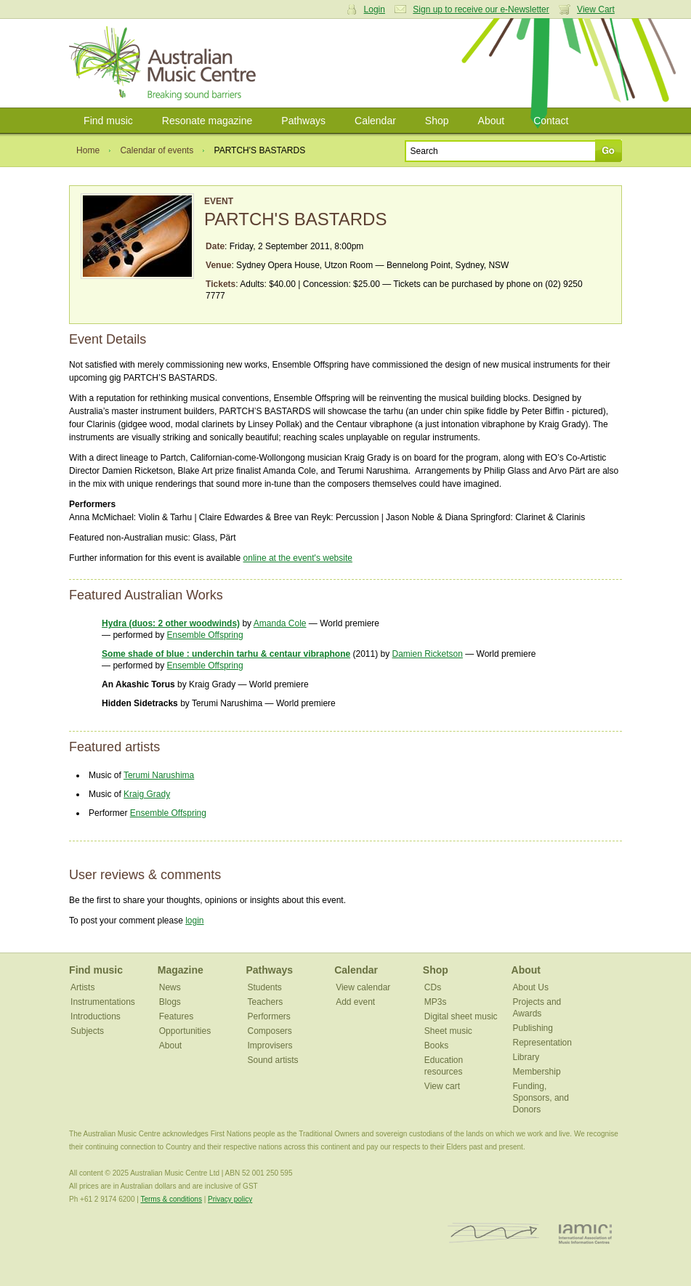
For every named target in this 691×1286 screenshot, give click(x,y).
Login (374, 9)
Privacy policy (230, 1199)
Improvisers (269, 1045)
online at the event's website (297, 558)
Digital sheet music (461, 1016)
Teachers (265, 1002)
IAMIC (585, 1233)
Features (176, 1016)
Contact (550, 120)
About (491, 120)
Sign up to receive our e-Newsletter (481, 9)
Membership (537, 1072)
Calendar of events (156, 150)
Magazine (180, 970)
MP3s (435, 1002)
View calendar (363, 987)
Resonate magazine (207, 120)
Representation (542, 1043)
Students (264, 987)
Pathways (303, 120)
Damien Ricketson (427, 654)
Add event (355, 1002)
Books (436, 1045)
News (170, 987)
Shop (437, 120)
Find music (108, 120)
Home (88, 150)
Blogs (170, 1002)
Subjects (87, 1031)
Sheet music (448, 1031)
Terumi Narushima (159, 775)
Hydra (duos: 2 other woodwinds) (171, 623)
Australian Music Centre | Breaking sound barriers (165, 63)
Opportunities (185, 1031)
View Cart (596, 9)
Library (526, 1057)
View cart (442, 1086)
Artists (82, 987)
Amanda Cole (280, 623)
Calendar (375, 120)
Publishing (533, 1028)
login (194, 920)
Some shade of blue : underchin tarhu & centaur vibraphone (226, 654)
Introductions (95, 1016)
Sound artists (272, 1060)
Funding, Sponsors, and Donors (541, 1098)
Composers (269, 1031)
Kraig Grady (147, 794)
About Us (531, 987)
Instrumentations (102, 1002)
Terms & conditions (170, 1199)
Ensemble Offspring (204, 635)
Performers (268, 1016)
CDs (432, 987)
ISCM (493, 1233)
